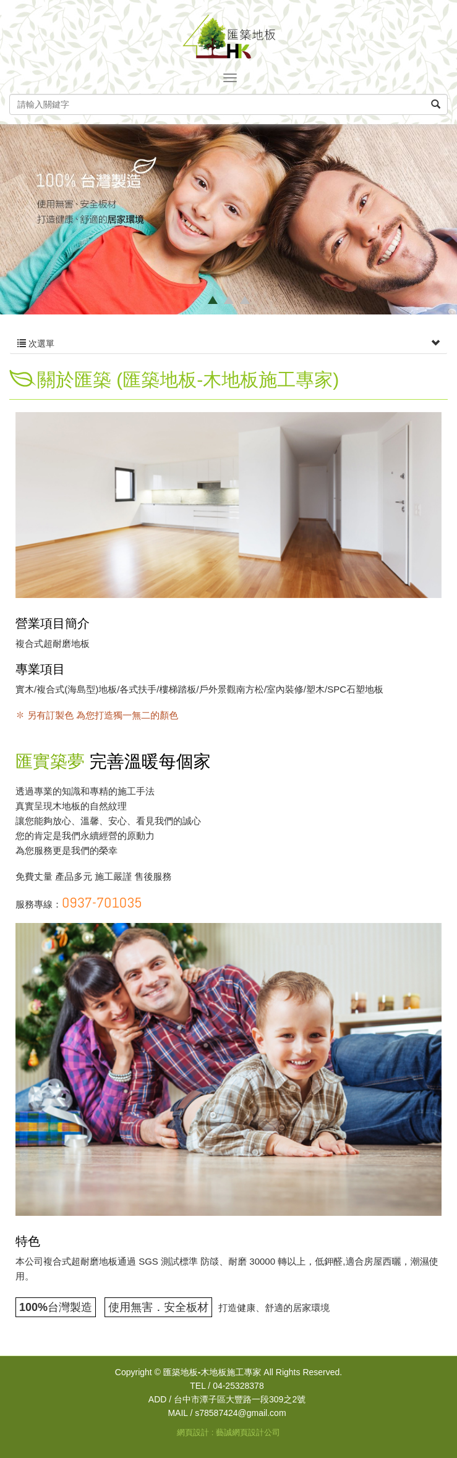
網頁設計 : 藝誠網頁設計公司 (228, 1432)
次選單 (228, 343)
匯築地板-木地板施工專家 (228, 36)
